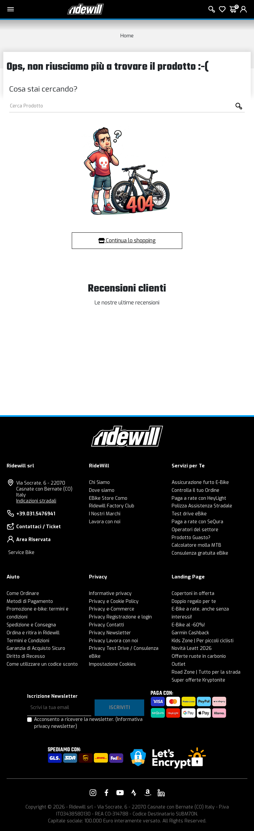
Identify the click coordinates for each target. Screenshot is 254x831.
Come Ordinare (23, 593)
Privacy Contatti (106, 625)
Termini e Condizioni (28, 641)
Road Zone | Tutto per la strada (206, 672)
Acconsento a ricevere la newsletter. (88, 723)
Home (127, 35)
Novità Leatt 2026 (192, 648)
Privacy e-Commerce (111, 609)
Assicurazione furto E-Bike (200, 482)
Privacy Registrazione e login (120, 617)
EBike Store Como (108, 498)
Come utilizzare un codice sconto (42, 664)
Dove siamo (101, 490)
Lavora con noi (104, 522)
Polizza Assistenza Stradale (202, 506)
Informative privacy (110, 593)
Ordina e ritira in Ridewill (33, 633)
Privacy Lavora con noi (113, 641)
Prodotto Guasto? (191, 537)
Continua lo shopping (127, 240)
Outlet (179, 664)
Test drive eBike (189, 514)
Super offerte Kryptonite (198, 680)
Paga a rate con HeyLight (199, 498)
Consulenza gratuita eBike (200, 553)
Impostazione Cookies (112, 664)
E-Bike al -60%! (188, 625)
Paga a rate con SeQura (197, 522)
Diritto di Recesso (26, 656)
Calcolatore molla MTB (196, 545)
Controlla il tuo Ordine (195, 490)
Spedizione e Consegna (31, 625)
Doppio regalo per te (194, 601)
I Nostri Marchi (104, 514)
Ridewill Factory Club (111, 506)
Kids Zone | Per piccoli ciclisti (202, 641)
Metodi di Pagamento (30, 601)
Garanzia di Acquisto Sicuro (36, 648)
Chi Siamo (99, 482)
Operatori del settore (195, 530)
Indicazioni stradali (36, 501)
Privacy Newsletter (110, 633)
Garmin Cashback (190, 633)
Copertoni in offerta (193, 593)
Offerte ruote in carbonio (199, 656)
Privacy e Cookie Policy (114, 601)
